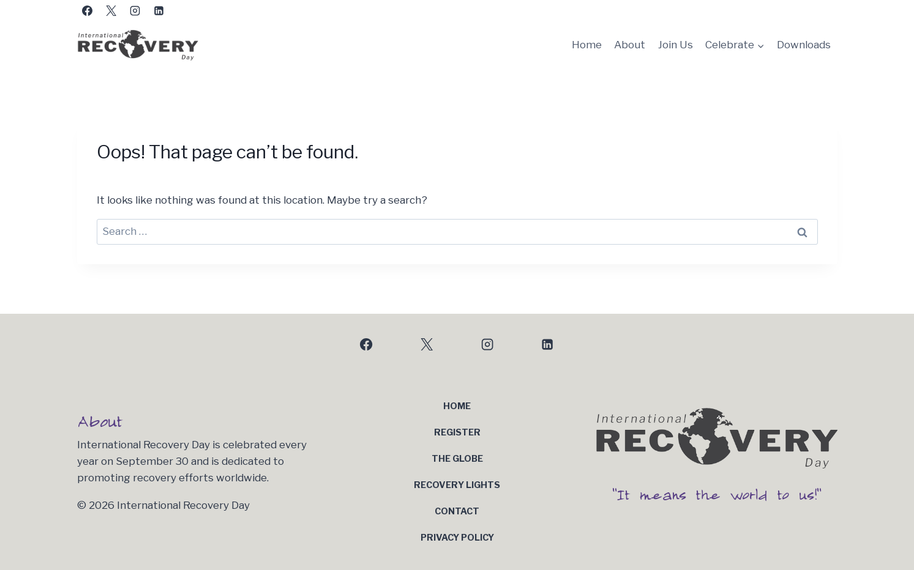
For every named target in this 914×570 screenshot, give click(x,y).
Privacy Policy (457, 537)
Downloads (804, 45)
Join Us (675, 45)
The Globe (457, 458)
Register (457, 432)
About (629, 45)
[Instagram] (135, 10)
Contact (457, 511)
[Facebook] (87, 10)
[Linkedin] (159, 10)
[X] (111, 10)
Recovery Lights (457, 484)
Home (587, 45)
